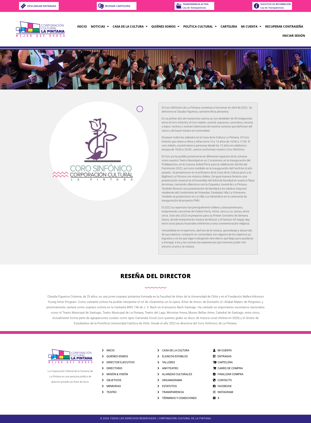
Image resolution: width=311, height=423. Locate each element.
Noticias (100, 26)
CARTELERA (229, 26)
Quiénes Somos (165, 26)
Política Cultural (200, 26)
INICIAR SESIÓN (293, 36)
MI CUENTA (251, 26)
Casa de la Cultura (130, 26)
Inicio (82, 26)
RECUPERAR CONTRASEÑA (284, 26)
